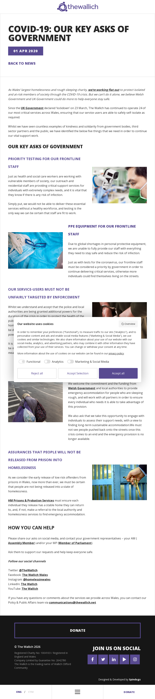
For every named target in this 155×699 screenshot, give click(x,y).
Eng (18, 692)
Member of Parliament (75, 543)
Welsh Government (81, 388)
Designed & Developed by (119, 679)
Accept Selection (77, 373)
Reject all (37, 373)
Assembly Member (21, 543)
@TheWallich (28, 570)
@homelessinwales (36, 580)
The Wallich (29, 584)
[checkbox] (28, 362)
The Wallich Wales (35, 575)
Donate (77, 630)
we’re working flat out (103, 90)
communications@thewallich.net (72, 602)
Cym (31, 692)
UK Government (32, 108)
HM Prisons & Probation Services (31, 500)
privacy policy (116, 353)
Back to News (22, 63)
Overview (128, 324)
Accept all (118, 373)
